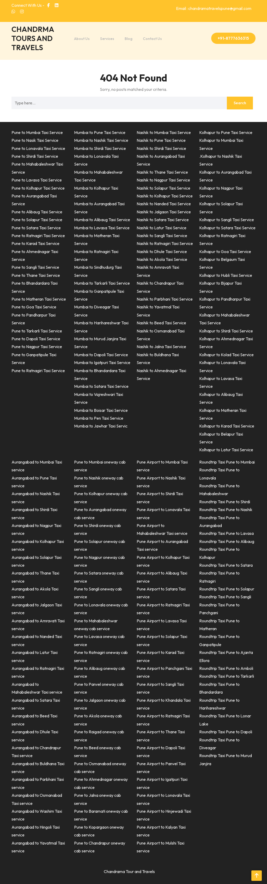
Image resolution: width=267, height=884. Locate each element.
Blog (128, 38)
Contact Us (152, 38)
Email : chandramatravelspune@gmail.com (213, 8)
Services (107, 38)
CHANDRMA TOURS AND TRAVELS (32, 38)
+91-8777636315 (233, 38)
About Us (82, 38)
